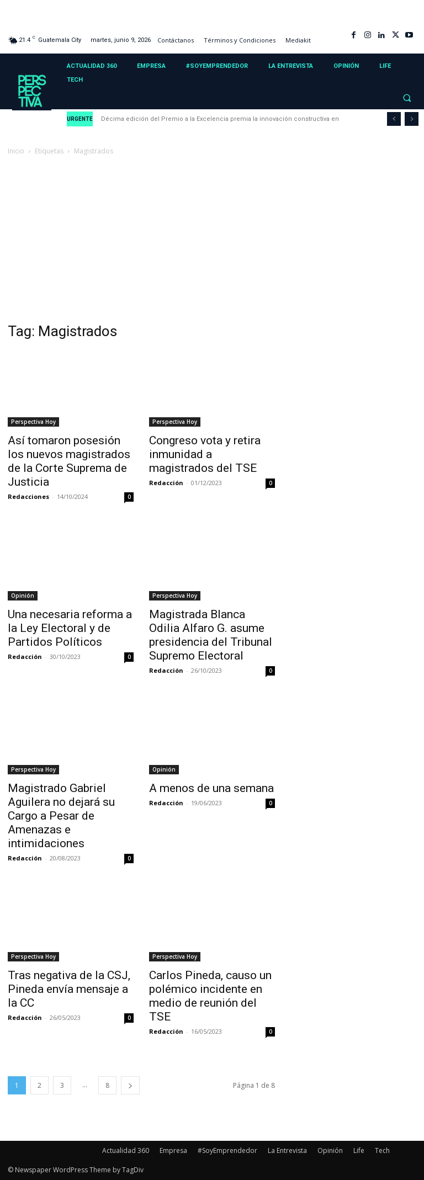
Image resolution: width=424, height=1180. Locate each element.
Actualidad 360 (125, 1150)
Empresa (173, 1150)
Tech (382, 1150)
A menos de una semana (211, 788)
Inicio (16, 151)
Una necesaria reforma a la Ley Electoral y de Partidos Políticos (70, 628)
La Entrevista (287, 1150)
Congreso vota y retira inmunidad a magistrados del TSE (205, 454)
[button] (406, 98)
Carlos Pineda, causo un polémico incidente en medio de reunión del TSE (210, 996)
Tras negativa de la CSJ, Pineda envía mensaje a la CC (69, 989)
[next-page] (130, 1085)
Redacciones (28, 496)
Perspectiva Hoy (33, 422)
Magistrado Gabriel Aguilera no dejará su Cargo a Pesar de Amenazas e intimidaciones (61, 816)
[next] (411, 119)
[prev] (394, 119)
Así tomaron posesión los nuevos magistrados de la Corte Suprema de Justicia (69, 461)
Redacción (166, 483)
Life (358, 1150)
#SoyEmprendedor (227, 1150)
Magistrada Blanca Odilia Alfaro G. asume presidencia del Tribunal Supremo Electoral (210, 635)
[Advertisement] (212, 240)
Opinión (22, 595)
